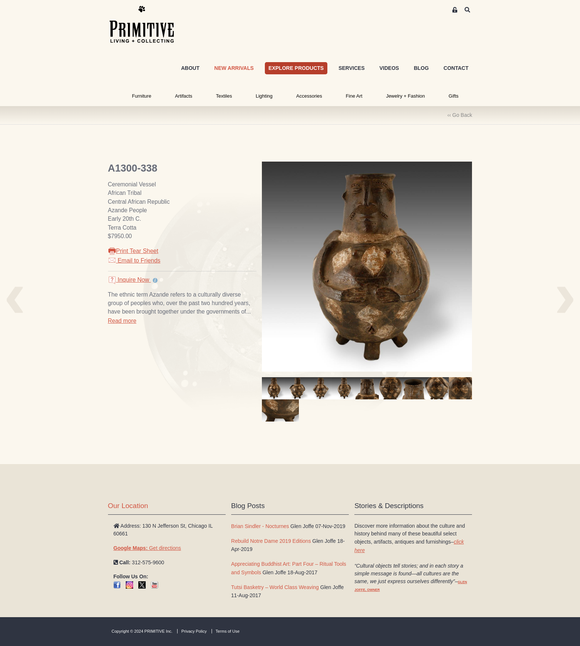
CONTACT (456, 68)
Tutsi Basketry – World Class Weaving (275, 587)
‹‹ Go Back (460, 115)
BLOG (421, 68)
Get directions (147, 548)
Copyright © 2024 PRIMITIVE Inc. (142, 631)
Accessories (309, 96)
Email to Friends (134, 260)
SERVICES (351, 68)
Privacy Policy (193, 631)
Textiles (224, 96)
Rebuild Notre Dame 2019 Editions (271, 541)
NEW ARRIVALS (234, 68)
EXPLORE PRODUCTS (296, 68)
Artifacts (183, 96)
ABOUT (190, 68)
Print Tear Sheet (133, 251)
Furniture (141, 96)
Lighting (264, 96)
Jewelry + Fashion (405, 96)
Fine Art (354, 96)
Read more (122, 321)
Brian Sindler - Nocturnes (260, 526)
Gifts (454, 96)
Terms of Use (228, 631)
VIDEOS (389, 68)
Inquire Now (129, 280)
